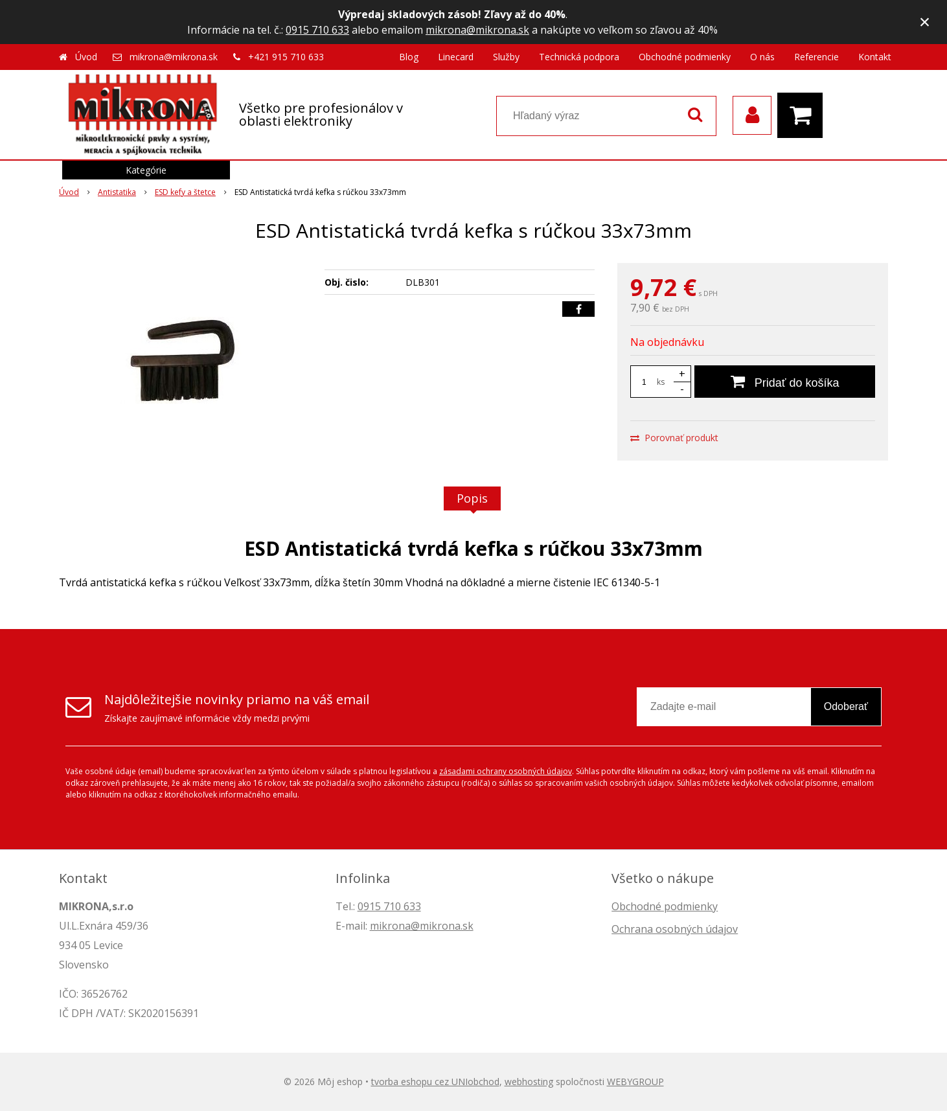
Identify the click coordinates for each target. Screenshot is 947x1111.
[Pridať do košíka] (784, 381)
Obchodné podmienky (685, 57)
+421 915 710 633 (286, 57)
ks (661, 381)
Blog (408, 57)
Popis (472, 498)
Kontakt (874, 57)
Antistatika (117, 192)
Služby (506, 57)
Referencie (816, 57)
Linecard (456, 57)
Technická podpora (579, 57)
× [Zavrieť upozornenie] (925, 21)
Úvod (86, 57)
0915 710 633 (317, 30)
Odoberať (846, 706)
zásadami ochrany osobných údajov (505, 771)
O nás (762, 57)
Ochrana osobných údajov (674, 929)
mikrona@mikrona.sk (477, 30)
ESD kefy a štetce (185, 192)
